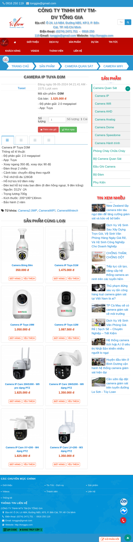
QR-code (10, 530)
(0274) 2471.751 (67, 31)
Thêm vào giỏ (48, 129)
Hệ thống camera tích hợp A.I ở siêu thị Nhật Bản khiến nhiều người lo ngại (111, 347)
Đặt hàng (15, 278)
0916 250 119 (15, 3)
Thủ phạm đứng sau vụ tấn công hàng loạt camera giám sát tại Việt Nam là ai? (110, 292)
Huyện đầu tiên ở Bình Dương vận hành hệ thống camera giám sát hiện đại (110, 366)
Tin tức (113, 42)
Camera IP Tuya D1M (66, 265)
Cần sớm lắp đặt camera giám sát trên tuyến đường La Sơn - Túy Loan (110, 386)
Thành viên (56, 50)
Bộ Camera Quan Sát (107, 158)
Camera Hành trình (107, 143)
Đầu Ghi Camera (104, 166)
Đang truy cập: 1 (31, 530)
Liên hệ (78, 50)
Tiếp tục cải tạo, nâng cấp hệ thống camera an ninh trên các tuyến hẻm (110, 273)
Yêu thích (29, 278)
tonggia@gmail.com (43, 3)
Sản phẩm (75, 42)
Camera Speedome (107, 135)
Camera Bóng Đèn (22, 265)
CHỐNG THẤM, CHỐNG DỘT (116, 255)
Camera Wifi (103, 103)
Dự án (94, 42)
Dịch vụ (54, 42)
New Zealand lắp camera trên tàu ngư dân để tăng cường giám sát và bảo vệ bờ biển (111, 212)
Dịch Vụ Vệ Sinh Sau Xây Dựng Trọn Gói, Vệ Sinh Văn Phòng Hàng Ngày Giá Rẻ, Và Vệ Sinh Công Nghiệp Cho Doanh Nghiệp (110, 236)
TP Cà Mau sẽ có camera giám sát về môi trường (117, 310)
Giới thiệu (33, 42)
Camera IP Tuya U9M (22, 324)
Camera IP (102, 96)
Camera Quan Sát (105, 88)
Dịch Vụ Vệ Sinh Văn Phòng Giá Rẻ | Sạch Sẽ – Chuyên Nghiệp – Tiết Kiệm (110, 327)
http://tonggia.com (101, 35)
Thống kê (7, 497)
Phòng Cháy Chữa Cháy (109, 151)
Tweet (21, 88)
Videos (35, 50)
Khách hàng (12, 50)
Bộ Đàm (98, 174)
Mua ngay (68, 129)
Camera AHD (103, 111)
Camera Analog (105, 119)
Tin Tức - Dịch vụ (55, 485)
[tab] (8, 140)
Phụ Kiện (99, 182)
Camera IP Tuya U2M (66, 324)
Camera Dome (104, 127)
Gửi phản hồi (110, 539)
